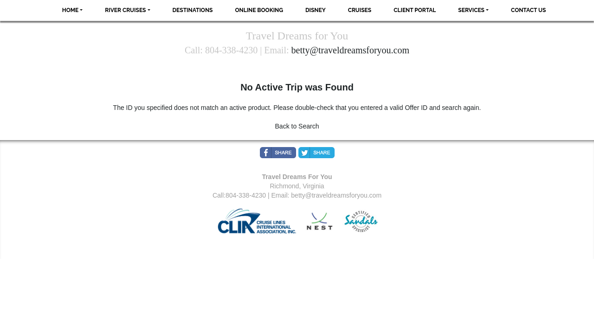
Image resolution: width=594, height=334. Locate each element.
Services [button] (471, 10)
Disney (315, 10)
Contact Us (528, 10)
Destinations (193, 10)
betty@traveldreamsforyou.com (350, 50)
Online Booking (259, 10)
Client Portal (415, 10)
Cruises (360, 10)
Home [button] (70, 10)
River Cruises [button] (125, 10)
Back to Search (297, 126)
